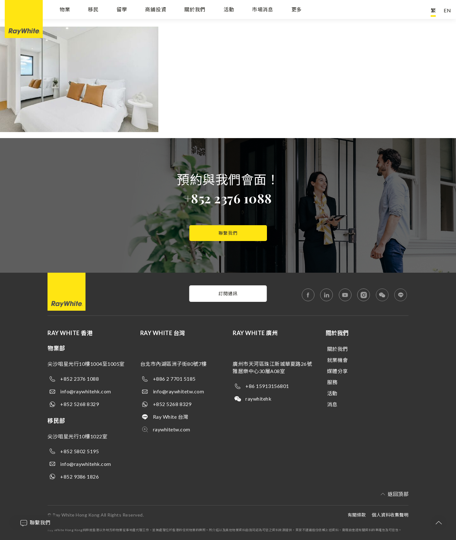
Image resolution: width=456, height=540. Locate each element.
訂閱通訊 (228, 293)
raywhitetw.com (171, 429)
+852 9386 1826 (79, 476)
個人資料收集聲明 (390, 515)
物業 (65, 10)
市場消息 (262, 10)
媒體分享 (337, 371)
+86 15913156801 (267, 386)
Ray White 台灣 (170, 417)
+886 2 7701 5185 (174, 379)
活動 (229, 10)
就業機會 (337, 360)
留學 (122, 10)
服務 (332, 382)
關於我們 (195, 10)
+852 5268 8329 (79, 404)
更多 (296, 10)
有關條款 (357, 515)
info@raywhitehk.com (85, 391)
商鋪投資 (155, 10)
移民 (93, 10)
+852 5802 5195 (79, 451)
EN (447, 10)
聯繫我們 (228, 233)
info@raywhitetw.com (178, 391)
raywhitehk (258, 399)
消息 (332, 404)
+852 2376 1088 (228, 198)
